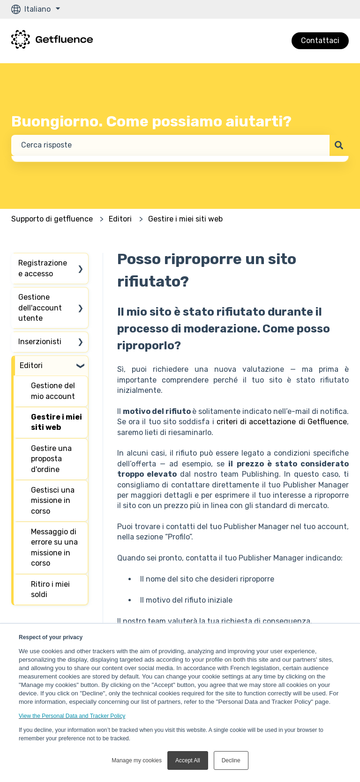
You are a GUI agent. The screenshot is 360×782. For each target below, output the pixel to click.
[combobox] (170, 145)
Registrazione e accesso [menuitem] (42, 268)
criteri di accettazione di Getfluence (282, 421)
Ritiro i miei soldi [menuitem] (50, 589)
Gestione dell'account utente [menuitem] (40, 308)
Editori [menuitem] (31, 365)
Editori (120, 218)
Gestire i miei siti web (185, 218)
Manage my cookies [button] (137, 760)
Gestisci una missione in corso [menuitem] (53, 501)
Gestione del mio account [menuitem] (53, 390)
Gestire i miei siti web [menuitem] (56, 422)
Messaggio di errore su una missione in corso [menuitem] (54, 547)
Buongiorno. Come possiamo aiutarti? (151, 121)
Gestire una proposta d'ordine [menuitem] (51, 459)
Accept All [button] (187, 760)
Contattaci (320, 40)
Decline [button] (231, 760)
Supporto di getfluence (52, 218)
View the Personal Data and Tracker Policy (72, 716)
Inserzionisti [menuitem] (39, 341)
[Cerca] (339, 145)
